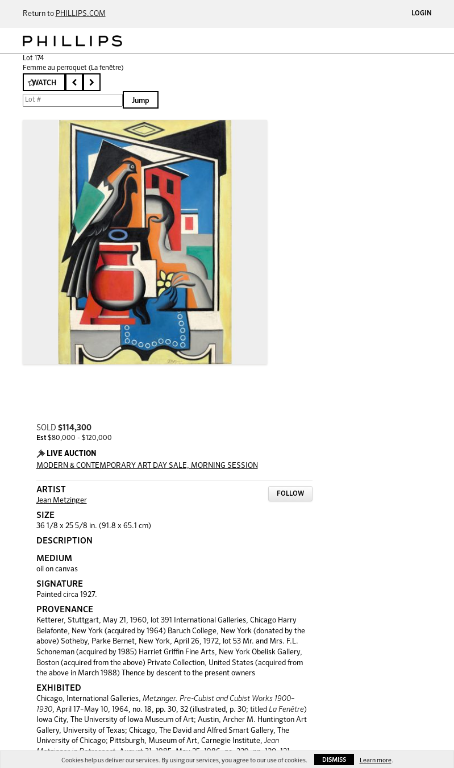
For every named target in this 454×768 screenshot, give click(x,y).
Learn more (375, 760)
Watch (44, 83)
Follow (290, 494)
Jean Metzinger (61, 500)
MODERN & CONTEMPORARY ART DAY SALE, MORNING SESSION (147, 466)
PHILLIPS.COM (81, 14)
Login (421, 13)
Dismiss (334, 760)
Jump (140, 101)
